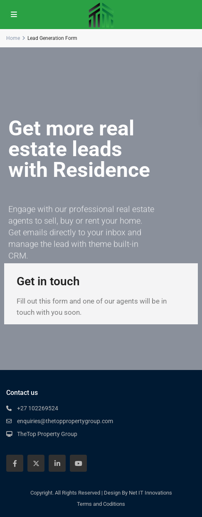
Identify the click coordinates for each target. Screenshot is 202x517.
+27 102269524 (37, 408)
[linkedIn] (57, 463)
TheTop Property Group (47, 434)
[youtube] (78, 463)
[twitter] (35, 463)
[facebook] (14, 463)
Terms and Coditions (101, 504)
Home (13, 38)
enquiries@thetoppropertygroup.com (65, 421)
